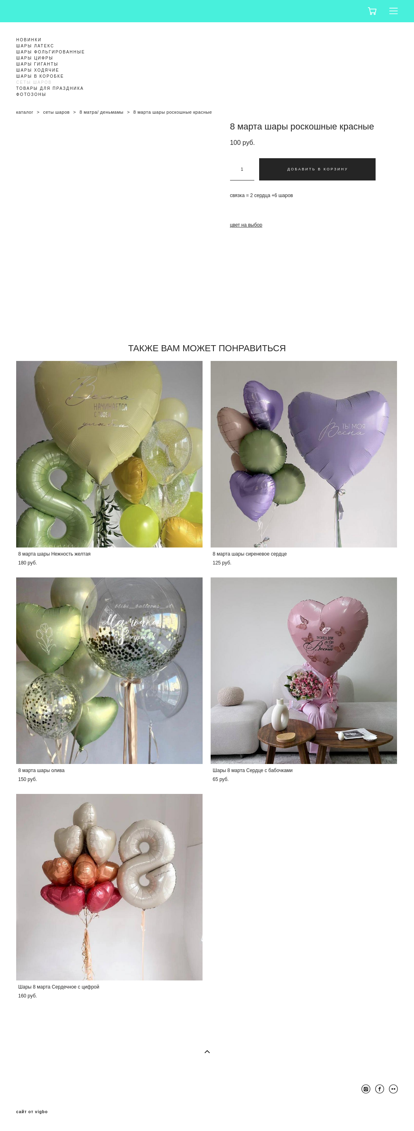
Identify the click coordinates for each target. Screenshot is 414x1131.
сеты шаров (56, 112)
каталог (24, 112)
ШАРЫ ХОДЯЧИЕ (37, 70)
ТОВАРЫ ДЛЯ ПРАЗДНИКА (50, 88)
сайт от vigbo (32, 1112)
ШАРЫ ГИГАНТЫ (37, 64)
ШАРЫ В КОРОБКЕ (40, 76)
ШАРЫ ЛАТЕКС (35, 46)
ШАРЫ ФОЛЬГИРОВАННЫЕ (50, 52)
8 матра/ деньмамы (102, 112)
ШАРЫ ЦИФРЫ (34, 58)
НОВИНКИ (29, 40)
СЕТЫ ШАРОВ (34, 82)
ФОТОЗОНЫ (31, 94)
